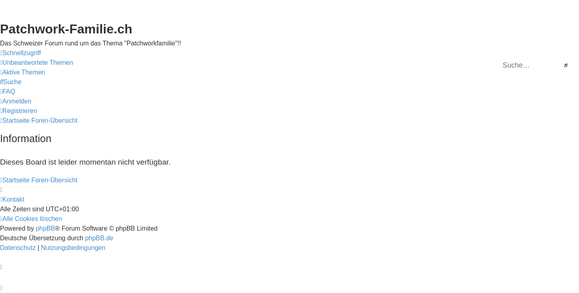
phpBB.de (99, 238)
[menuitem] (36, 63)
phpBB (45, 228)
